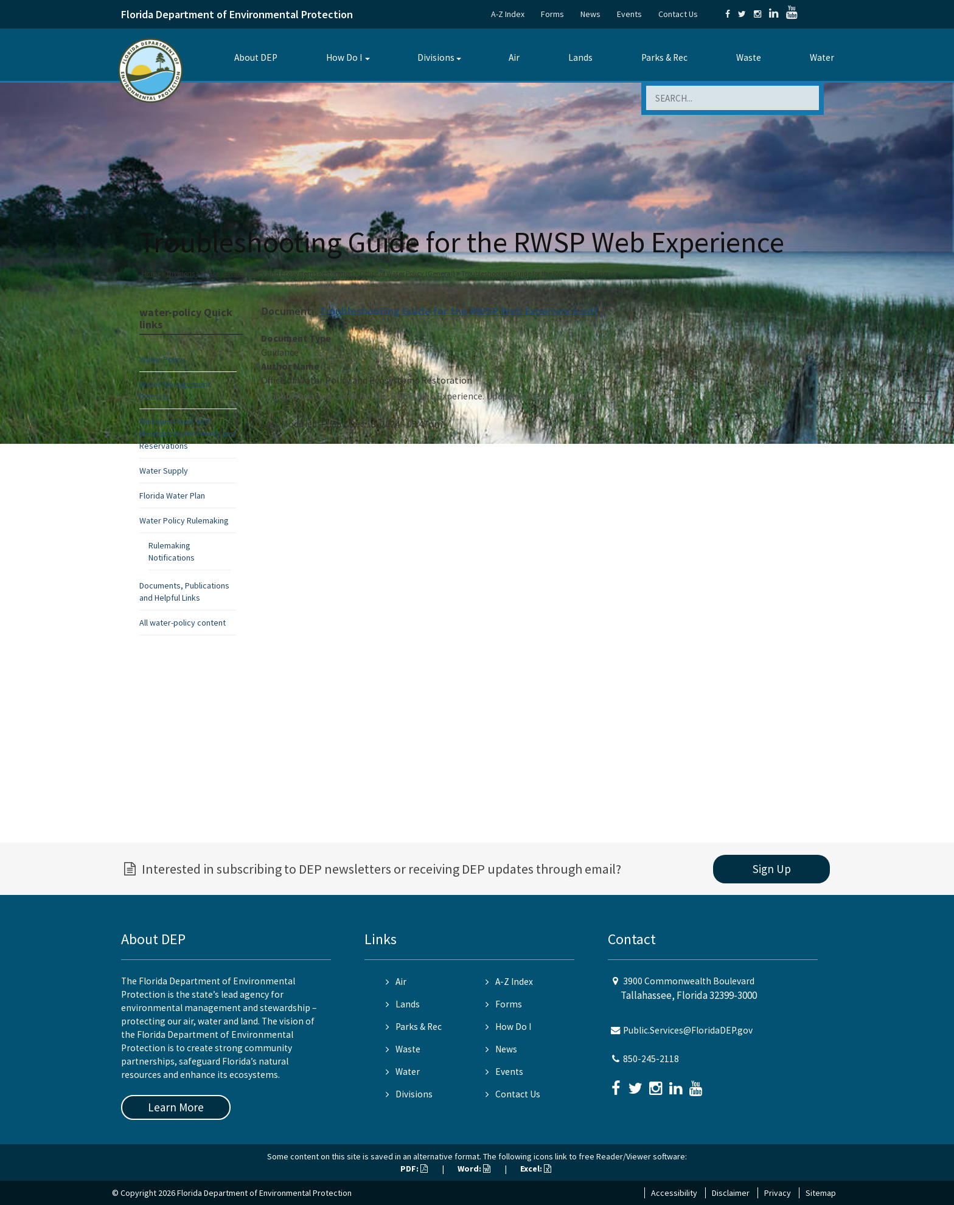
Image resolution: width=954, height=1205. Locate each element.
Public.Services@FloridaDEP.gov (688, 1030)
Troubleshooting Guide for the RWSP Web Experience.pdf (458, 311)
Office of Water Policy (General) (407, 273)
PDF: (414, 1168)
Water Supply (163, 470)
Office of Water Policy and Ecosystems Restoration (277, 273)
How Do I (344, 57)
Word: (474, 1168)
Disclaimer (731, 1192)
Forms (552, 14)
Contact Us (678, 14)
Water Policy (162, 359)
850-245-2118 (651, 1059)
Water (822, 57)
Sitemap (821, 1192)
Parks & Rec (664, 57)
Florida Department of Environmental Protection (237, 14)
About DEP (255, 57)
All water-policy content (182, 622)
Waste (748, 57)
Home (151, 273)
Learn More (176, 1107)
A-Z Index (507, 14)
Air (514, 57)
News (590, 14)
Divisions (435, 57)
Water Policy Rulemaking (184, 520)
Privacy (777, 1192)
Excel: (535, 1168)
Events (629, 14)
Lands (580, 57)
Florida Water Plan (172, 495)
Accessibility (674, 1192)
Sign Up (772, 868)
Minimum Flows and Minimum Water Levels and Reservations (187, 433)
